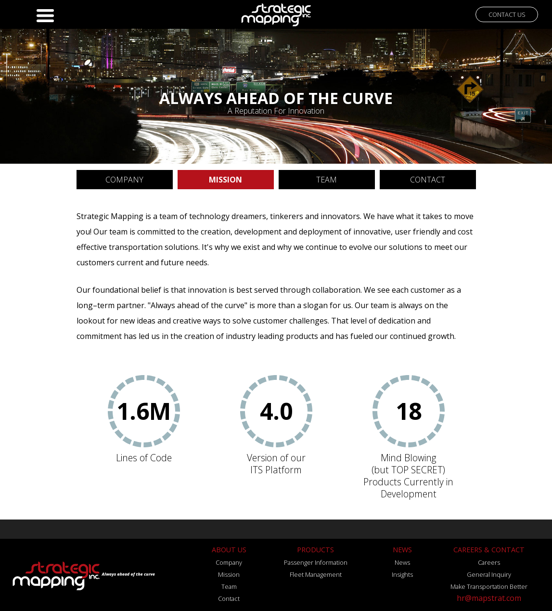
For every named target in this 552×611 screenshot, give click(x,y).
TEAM (326, 179)
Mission (229, 574)
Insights (402, 574)
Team (229, 586)
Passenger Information (315, 562)
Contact (229, 598)
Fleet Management (316, 574)
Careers (489, 562)
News (402, 562)
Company (229, 562)
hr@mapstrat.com (489, 598)
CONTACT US (507, 14)
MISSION (225, 179)
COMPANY (124, 179)
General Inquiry (489, 574)
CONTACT (427, 179)
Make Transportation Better (488, 586)
